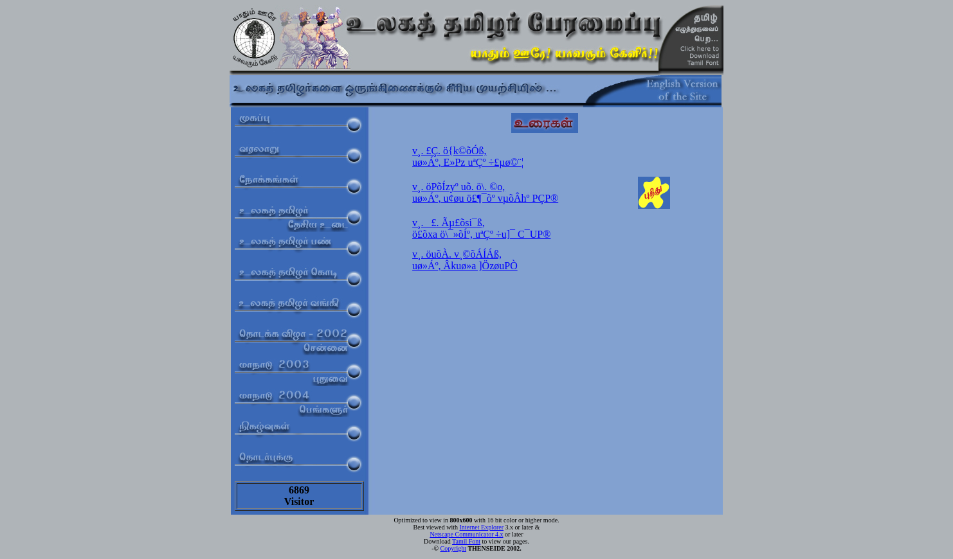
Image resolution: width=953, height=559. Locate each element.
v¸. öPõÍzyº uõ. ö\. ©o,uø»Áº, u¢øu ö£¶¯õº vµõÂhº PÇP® (485, 192)
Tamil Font (466, 541)
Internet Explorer (481, 527)
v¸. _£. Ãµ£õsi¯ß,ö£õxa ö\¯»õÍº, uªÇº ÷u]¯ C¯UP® (481, 228)
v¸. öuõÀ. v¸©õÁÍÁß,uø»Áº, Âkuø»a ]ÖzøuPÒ (465, 260)
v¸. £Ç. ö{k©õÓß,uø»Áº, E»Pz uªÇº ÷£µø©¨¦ (467, 156)
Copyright (453, 548)
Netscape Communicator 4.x (466, 534)
